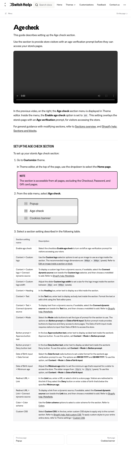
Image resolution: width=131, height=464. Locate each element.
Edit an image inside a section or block (55, 264)
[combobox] (44, 5)
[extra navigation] (124, 5)
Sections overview (85, 126)
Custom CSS (79, 418)
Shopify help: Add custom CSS (67, 415)
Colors (41, 406)
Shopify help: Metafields (63, 276)
